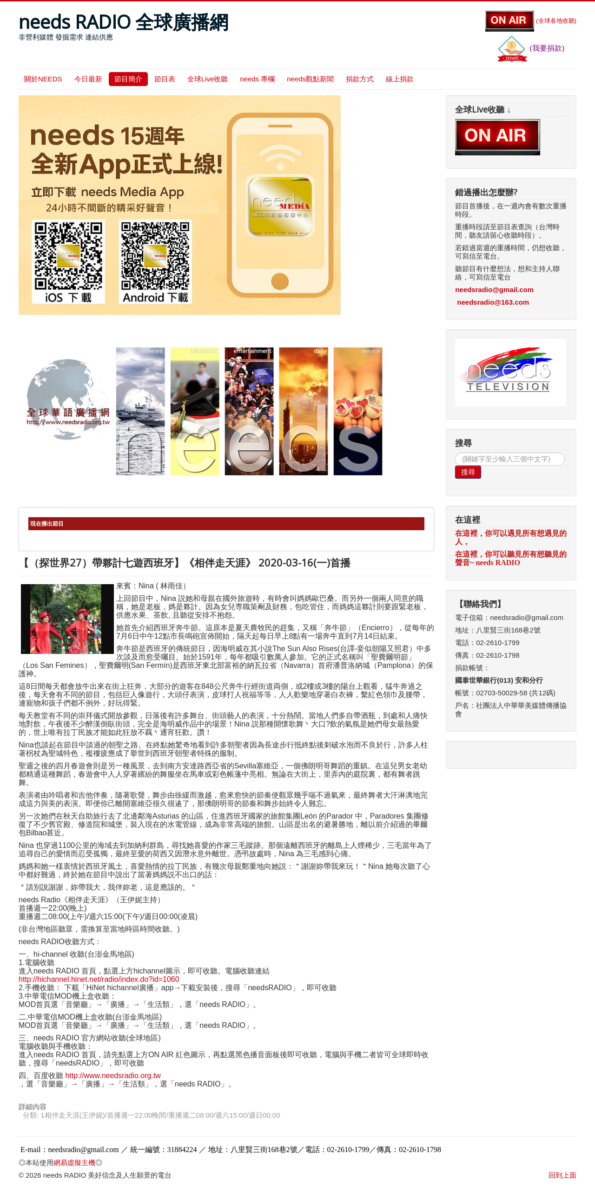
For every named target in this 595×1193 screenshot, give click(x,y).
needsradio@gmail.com (494, 289)
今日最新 (88, 79)
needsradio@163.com (493, 302)
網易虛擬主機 (74, 1162)
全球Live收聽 (207, 79)
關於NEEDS (43, 79)
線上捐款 (400, 79)
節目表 (164, 79)
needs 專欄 (257, 79)
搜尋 (468, 472)
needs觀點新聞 (310, 79)
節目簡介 (128, 79)
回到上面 (562, 1175)
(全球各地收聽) (530, 20)
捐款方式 (360, 79)
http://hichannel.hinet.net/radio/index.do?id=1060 (99, 979)
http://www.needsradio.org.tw (112, 1076)
